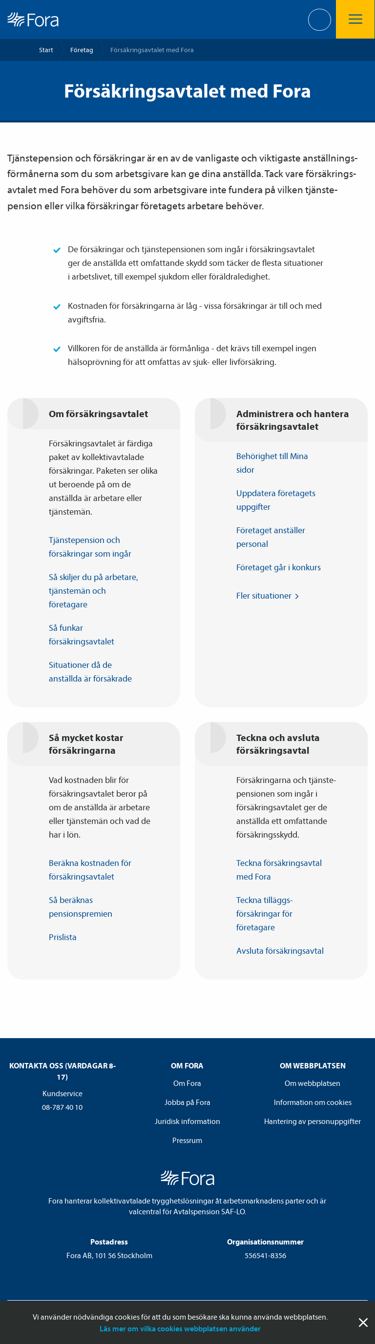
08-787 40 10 (62, 1107)
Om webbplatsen (312, 1083)
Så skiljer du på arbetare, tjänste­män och (93, 591)
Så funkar (86, 635)
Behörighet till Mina (272, 463)
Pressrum (187, 1140)
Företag (81, 49)
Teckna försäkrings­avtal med (279, 870)
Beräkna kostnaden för (90, 870)
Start (46, 49)
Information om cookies (313, 1102)
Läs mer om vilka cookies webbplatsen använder (180, 1328)
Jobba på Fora (187, 1102)
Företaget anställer (270, 537)
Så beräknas (85, 907)
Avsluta (284, 951)
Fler (268, 595)
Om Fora (187, 1083)
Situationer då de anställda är (95, 672)
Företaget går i (283, 567)
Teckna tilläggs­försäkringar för (264, 914)
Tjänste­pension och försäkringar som (95, 547)
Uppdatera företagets (275, 500)
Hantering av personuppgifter (312, 1121)
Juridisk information (187, 1121)
